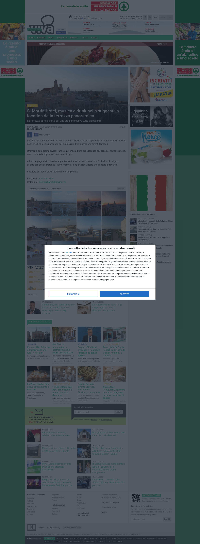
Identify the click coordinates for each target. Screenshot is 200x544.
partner (69, 252)
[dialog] (100, 272)
